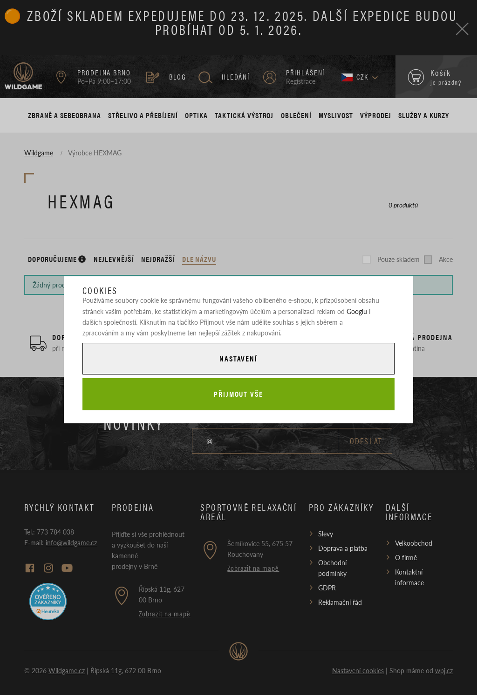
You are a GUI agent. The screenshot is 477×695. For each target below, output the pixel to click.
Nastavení (238, 358)
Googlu (357, 311)
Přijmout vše (238, 393)
